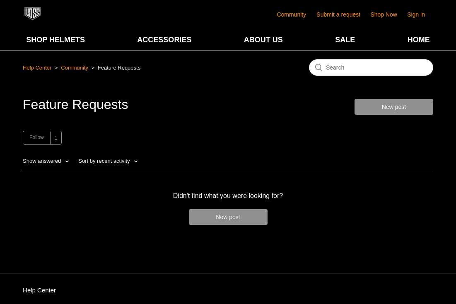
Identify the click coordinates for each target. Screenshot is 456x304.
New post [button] (394, 107)
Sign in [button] (416, 14)
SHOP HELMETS (55, 40)
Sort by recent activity (104, 161)
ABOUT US (263, 40)
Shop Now (383, 14)
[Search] (371, 67)
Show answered (43, 161)
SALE (345, 40)
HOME (419, 40)
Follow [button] (36, 137)
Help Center (37, 68)
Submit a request (338, 14)
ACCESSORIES (164, 40)
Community (291, 14)
